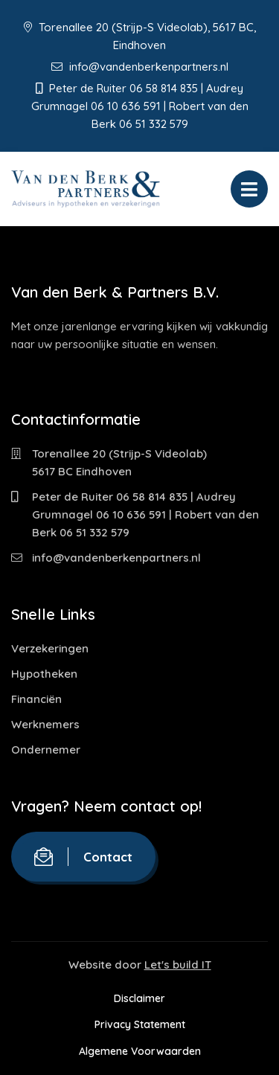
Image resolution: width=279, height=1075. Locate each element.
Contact (83, 856)
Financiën (36, 699)
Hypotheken (44, 674)
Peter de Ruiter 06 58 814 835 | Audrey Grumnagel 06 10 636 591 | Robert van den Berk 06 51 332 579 (145, 514)
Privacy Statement (139, 1024)
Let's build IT (177, 964)
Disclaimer (139, 998)
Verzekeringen (50, 648)
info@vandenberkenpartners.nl (139, 67)
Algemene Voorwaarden (140, 1051)
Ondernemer (45, 749)
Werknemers (45, 724)
